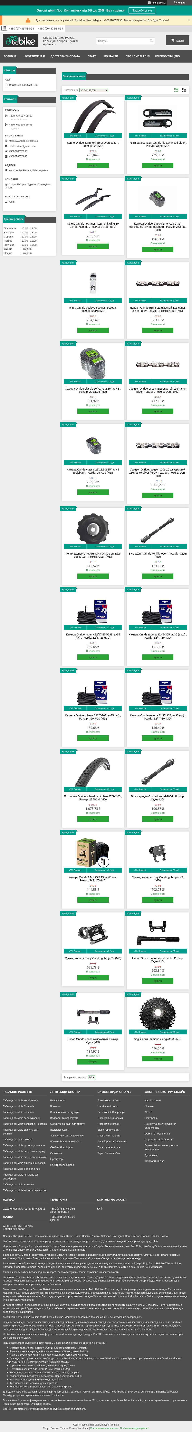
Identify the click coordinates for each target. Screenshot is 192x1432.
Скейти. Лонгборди (61, 1147)
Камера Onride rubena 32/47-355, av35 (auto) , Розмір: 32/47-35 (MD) (158, 636)
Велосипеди (57, 1100)
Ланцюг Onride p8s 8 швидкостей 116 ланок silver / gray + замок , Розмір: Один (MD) (158, 309)
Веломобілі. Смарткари (111, 1112)
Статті (92, 56)
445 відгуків (159, 2)
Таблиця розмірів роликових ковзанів (25, 1123)
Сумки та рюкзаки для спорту (67, 1123)
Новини (149, 1106)
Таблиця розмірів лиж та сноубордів (24, 1162)
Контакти (111, 56)
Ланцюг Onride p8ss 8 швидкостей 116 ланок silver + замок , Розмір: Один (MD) (157, 390)
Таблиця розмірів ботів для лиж (21, 1168)
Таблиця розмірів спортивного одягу (24, 1151)
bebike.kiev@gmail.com (22, 146)
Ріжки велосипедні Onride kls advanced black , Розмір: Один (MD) (158, 144)
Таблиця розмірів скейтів (17, 1139)
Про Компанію (136, 56)
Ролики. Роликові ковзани (65, 1141)
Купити (93, 165)
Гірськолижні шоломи (110, 1118)
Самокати (56, 1153)
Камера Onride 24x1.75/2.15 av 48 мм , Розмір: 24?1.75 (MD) (93, 879)
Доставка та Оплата (65, 56)
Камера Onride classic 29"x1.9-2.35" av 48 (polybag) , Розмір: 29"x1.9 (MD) (93, 471)
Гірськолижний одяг (109, 1147)
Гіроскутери (57, 1159)
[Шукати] (151, 41)
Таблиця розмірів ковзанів (18, 1184)
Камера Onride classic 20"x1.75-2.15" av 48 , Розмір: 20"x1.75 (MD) (93, 390)
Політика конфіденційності (134, 1428)
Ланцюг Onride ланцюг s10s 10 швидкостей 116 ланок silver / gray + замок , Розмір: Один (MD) (157, 472)
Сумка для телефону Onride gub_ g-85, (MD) (93, 958)
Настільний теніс (107, 1106)
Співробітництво (167, 56)
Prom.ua (114, 1424)
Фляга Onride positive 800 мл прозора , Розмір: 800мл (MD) (93, 309)
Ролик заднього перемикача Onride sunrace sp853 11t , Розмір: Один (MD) (92, 555)
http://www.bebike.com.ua (23, 140)
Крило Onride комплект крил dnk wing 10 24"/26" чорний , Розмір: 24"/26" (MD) (93, 225)
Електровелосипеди (62, 1164)
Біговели (55, 1106)
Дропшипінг (151, 1155)
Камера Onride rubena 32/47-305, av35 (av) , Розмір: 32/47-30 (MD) (158, 717)
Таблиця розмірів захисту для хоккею (25, 1190)
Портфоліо (151, 1118)
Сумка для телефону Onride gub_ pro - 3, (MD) (158, 879)
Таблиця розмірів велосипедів (20, 1100)
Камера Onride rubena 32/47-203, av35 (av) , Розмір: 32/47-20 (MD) (93, 717)
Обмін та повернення (157, 1133)
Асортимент (33, 56)
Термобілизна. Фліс (109, 1153)
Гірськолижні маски (109, 1123)
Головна (10, 56)
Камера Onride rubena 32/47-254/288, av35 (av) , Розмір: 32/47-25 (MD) (93, 636)
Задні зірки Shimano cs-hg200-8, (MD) (157, 1039)
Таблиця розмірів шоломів (18, 1112)
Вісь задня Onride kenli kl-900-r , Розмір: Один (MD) (158, 555)
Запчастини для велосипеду (66, 1135)
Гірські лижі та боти (109, 1135)
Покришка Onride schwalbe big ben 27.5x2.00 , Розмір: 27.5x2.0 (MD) (93, 798)
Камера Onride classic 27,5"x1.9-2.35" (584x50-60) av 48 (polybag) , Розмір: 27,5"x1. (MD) (157, 226)
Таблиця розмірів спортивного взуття (25, 1157)
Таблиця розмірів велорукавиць (21, 1118)
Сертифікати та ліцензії (158, 1139)
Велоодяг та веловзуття (64, 1118)
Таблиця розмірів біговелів (18, 1106)
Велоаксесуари (59, 1129)
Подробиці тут (142, 10)
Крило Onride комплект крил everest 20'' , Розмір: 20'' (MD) (93, 144)
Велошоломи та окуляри (64, 1112)
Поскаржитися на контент (104, 1428)
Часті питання (153, 1100)
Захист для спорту (108, 1129)
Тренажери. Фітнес (109, 1100)
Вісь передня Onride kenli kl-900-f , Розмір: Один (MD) (158, 798)
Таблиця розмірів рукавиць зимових (24, 1145)
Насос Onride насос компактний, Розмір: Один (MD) (157, 960)
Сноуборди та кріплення (112, 1141)
